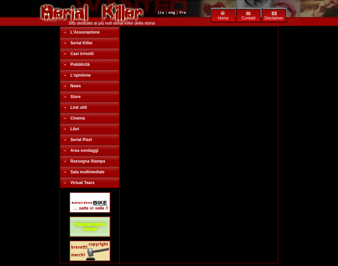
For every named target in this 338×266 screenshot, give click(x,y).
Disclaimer (273, 18)
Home (223, 18)
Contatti (248, 18)
